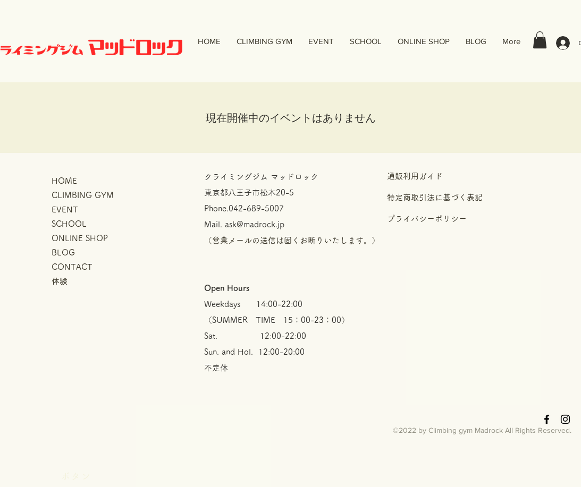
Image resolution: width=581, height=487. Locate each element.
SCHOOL (69, 224)
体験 (60, 281)
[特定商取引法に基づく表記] (462, 197)
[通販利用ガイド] (462, 175)
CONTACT (72, 267)
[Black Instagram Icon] (565, 419)
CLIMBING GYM (83, 195)
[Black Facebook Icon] (547, 419)
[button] (540, 39)
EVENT (65, 209)
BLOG (63, 253)
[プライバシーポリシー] (462, 218)
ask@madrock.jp (254, 224)
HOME (64, 181)
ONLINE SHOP (80, 238)
